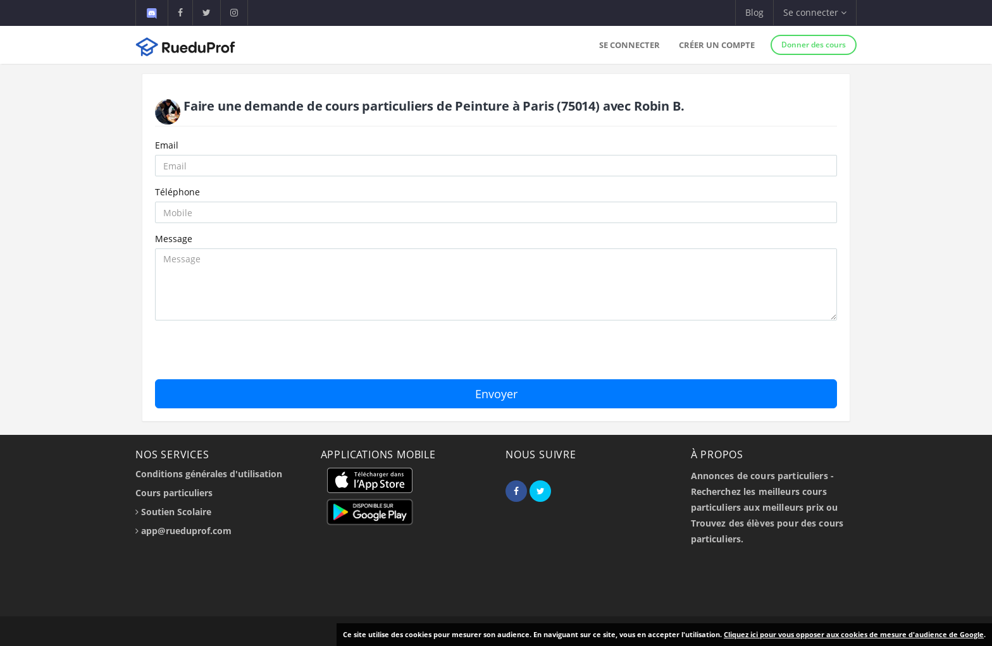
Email (166, 145)
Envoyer (496, 393)
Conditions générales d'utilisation (208, 474)
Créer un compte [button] (717, 45)
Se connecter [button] (814, 12)
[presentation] (251, 354)
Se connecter (629, 45)
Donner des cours (813, 44)
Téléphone (177, 192)
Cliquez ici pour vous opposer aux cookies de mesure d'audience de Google (854, 634)
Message (173, 239)
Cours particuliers (174, 493)
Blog (754, 12)
